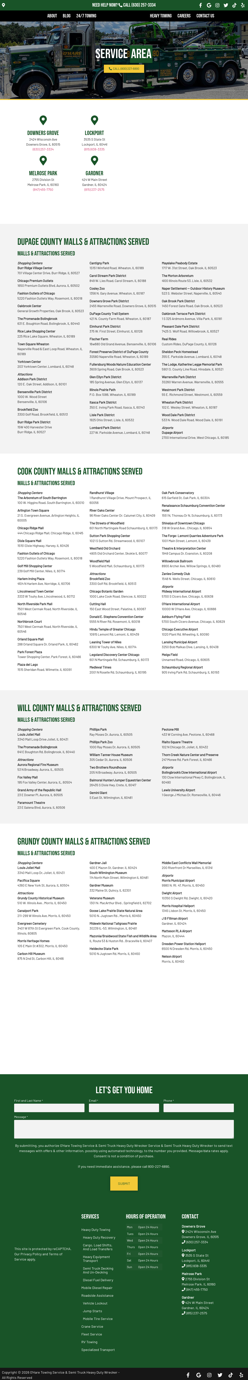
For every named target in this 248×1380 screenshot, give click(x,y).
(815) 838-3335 (94, 149)
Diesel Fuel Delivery (98, 1278)
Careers (184, 16)
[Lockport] (94, 120)
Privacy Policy (31, 1252)
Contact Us (205, 16)
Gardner (94, 173)
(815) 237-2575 (94, 189)
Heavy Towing (161, 16)
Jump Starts (92, 1309)
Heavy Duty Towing (95, 1227)
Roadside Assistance (97, 1293)
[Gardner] (94, 160)
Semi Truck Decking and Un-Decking (98, 1268)
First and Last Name (28, 1100)
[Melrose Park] (43, 160)
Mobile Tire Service (98, 1316)
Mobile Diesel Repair (97, 1285)
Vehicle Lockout (95, 1301)
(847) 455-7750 (43, 189)
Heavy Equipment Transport (96, 1256)
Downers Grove (43, 133)
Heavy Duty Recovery (99, 1235)
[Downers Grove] (43, 120)
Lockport (94, 133)
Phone (169, 1100)
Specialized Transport (98, 1347)
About (52, 16)
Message (21, 1115)
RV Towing (89, 1340)
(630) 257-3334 (43, 149)
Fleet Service (91, 1332)
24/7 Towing (86, 16)
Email (93, 1100)
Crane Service (92, 1324)
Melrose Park (43, 173)
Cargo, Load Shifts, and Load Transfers (98, 1245)
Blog (67, 16)
